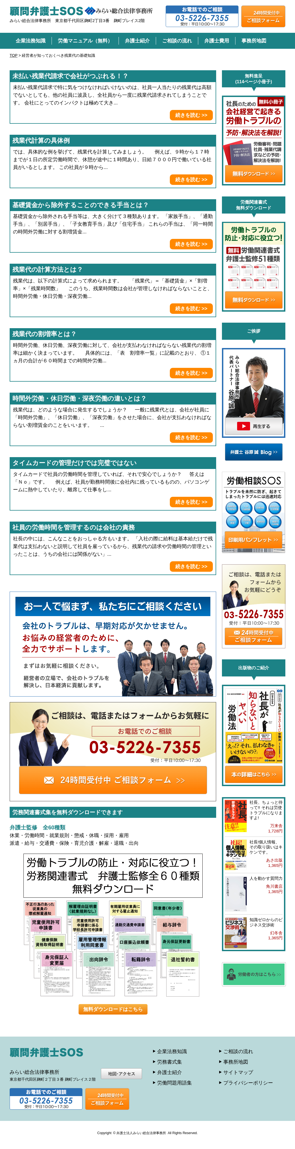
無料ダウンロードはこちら (113, 1009)
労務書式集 (169, 1062)
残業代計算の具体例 (41, 140)
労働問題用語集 (174, 1083)
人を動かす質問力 (266, 878)
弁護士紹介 (137, 41)
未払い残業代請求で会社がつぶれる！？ (70, 76)
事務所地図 (254, 41)
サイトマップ (238, 1072)
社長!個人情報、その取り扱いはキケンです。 (266, 847)
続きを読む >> (191, 115)
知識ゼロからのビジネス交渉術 (266, 922)
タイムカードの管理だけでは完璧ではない (74, 462)
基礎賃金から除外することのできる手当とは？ (80, 205)
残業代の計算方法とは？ (47, 269)
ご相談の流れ (177, 41)
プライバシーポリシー (248, 1083)
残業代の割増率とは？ (44, 334)
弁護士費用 (216, 41)
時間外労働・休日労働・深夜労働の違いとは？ (79, 398)
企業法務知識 (30, 41)
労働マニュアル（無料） (85, 41)
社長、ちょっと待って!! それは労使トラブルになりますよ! (266, 810)
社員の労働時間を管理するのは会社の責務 (73, 527)
